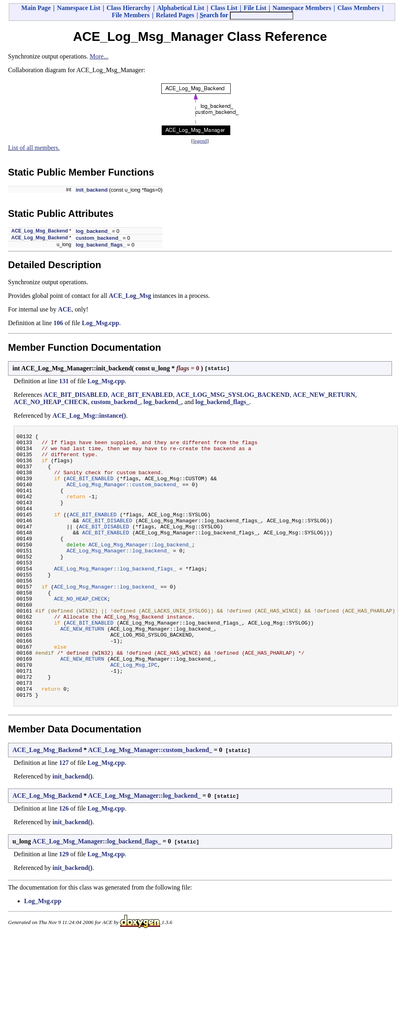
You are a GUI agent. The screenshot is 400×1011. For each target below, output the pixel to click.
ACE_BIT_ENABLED (142, 394)
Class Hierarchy (128, 7)
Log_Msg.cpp (100, 322)
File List (255, 7)
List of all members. (34, 147)
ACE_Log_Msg (130, 295)
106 (58, 322)
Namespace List (78, 7)
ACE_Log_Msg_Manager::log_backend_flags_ (115, 596)
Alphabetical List (180, 7)
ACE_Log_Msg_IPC (133, 711)
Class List (224, 7)
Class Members (358, 7)
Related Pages (175, 15)
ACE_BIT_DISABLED (76, 394)
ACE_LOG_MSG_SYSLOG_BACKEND (233, 394)
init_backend (92, 190)
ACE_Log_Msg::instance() (89, 415)
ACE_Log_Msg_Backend (39, 231)
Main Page (36, 7)
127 (64, 815)
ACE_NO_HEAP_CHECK (51, 401)
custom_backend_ (98, 238)
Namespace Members (301, 7)
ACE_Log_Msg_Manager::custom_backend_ (123, 495)
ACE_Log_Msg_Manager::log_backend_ (139, 567)
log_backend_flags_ (101, 245)
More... (99, 56)
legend (200, 141)
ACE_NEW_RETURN (324, 394)
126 (64, 861)
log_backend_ (93, 231)
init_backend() (73, 829)
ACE (64, 309)
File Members (131, 15)
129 (64, 907)
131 (64, 381)
